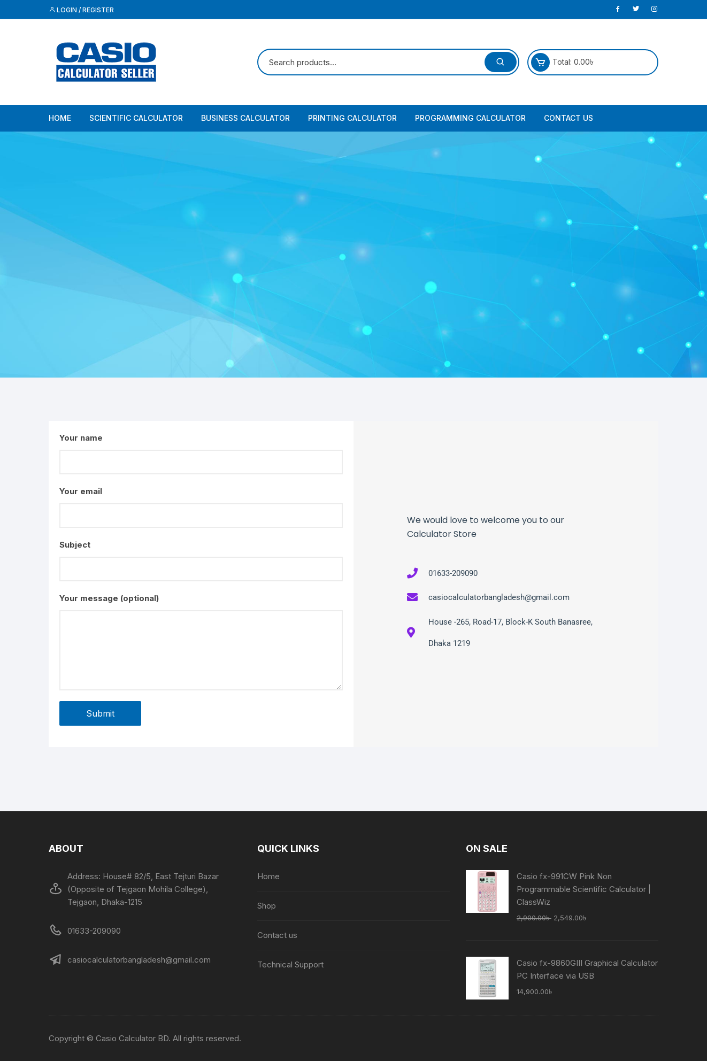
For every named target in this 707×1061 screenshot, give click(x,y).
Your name (201, 453)
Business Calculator (245, 117)
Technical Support (290, 964)
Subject (201, 560)
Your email (201, 507)
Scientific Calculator (136, 117)
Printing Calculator (352, 117)
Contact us (568, 117)
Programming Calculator (470, 117)
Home (60, 117)
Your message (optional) (201, 641)
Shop (266, 906)
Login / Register (81, 10)
